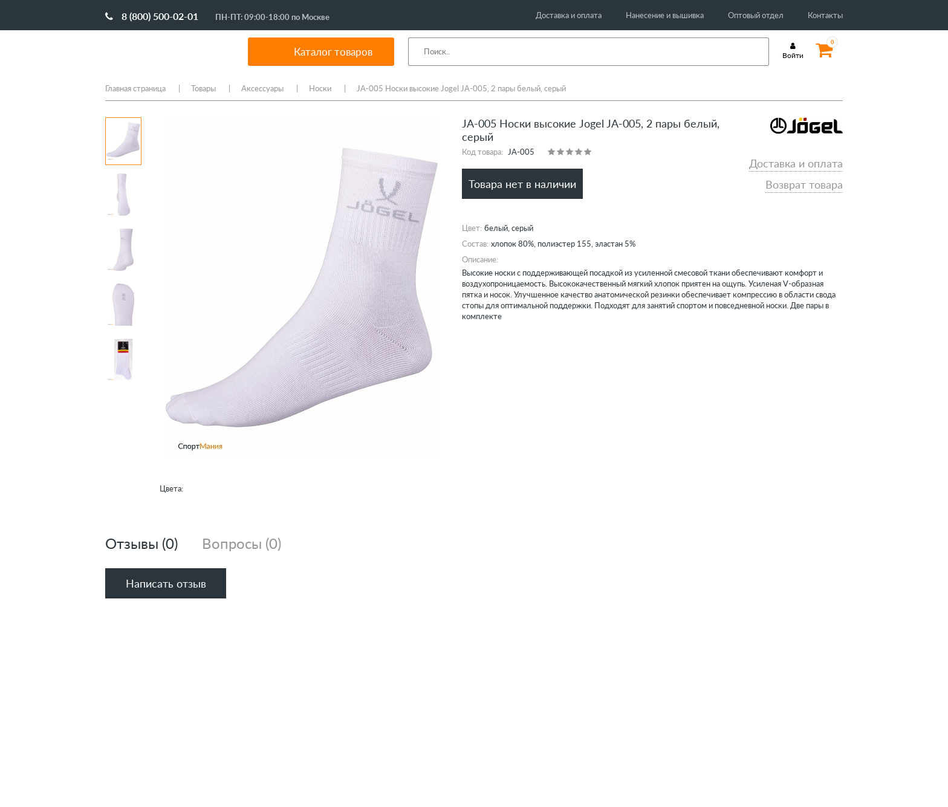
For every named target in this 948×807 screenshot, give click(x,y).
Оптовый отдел (756, 15)
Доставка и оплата (569, 15)
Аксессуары (262, 88)
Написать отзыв (166, 583)
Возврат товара (804, 184)
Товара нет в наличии (522, 183)
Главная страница (135, 88)
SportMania (162, 51)
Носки (320, 88)
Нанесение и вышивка (665, 15)
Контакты (825, 15)
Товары (203, 88)
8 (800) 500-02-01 (151, 16)
